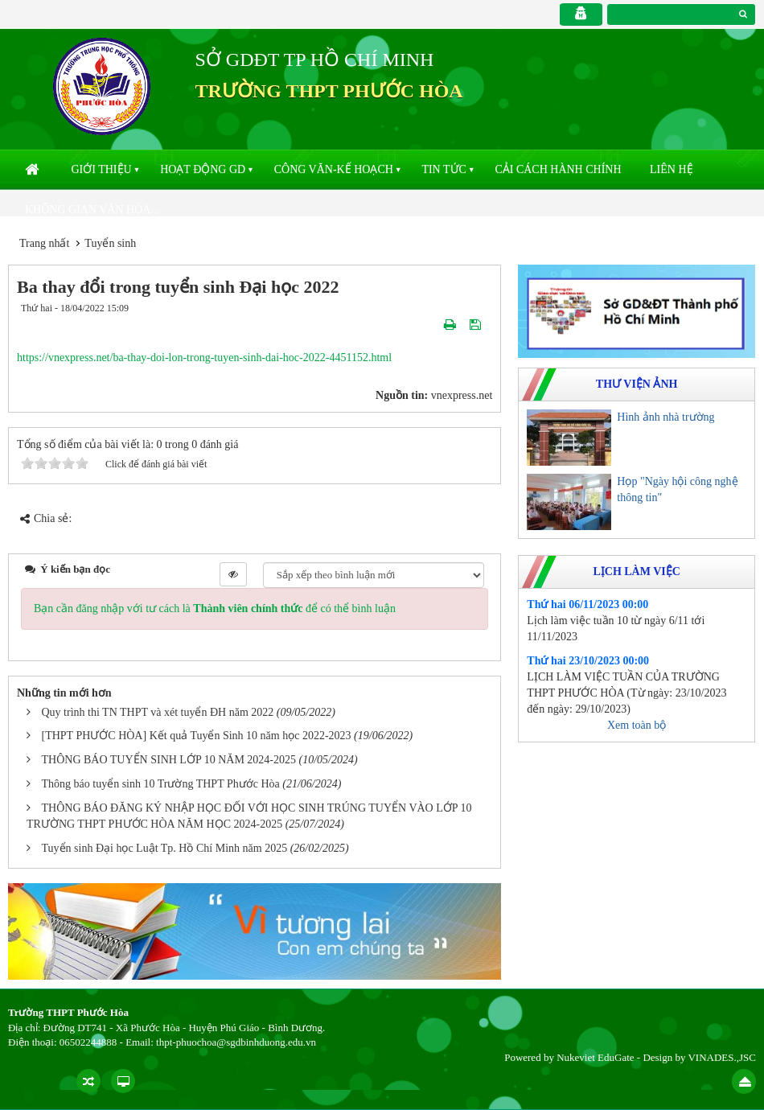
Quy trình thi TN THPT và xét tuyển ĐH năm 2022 (158, 712)
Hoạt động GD (202, 169)
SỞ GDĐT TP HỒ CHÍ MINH (314, 59)
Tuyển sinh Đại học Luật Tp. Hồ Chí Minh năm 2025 (165, 848)
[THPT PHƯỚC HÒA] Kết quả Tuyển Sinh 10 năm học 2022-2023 (196, 736)
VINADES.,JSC (722, 1057)
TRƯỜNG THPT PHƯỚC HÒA (329, 90)
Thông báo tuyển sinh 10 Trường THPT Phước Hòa (161, 784)
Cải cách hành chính (558, 169)
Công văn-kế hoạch (333, 169)
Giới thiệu (102, 169)
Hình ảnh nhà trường (665, 417)
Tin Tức (443, 169)
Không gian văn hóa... (92, 210)
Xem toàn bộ (636, 725)
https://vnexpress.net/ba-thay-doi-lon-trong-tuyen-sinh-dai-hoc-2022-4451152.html (204, 358)
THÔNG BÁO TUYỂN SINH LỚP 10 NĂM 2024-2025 (169, 760)
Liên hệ (671, 169)
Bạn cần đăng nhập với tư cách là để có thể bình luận (215, 608)
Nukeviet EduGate (595, 1057)
